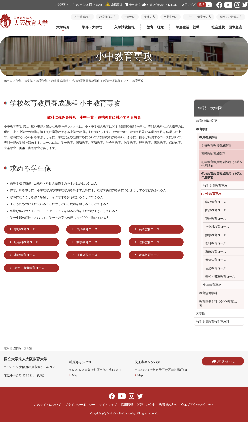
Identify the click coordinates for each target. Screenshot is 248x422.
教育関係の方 (107, 16)
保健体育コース (86, 255)
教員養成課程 (59, 80)
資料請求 (132, 4)
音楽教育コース (149, 255)
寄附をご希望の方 (231, 16)
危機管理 (113, 4)
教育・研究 (155, 27)
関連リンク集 (146, 404)
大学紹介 (63, 27)
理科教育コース (149, 242)
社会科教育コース (26, 242)
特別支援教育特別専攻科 (212, 321)
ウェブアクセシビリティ (197, 404)
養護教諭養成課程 (213, 153)
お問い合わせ (153, 4)
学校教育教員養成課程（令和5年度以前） (97, 80)
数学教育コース (86, 242)
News (99, 4)
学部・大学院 (92, 27)
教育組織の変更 (206, 120)
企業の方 (149, 16)
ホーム (8, 80)
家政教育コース (24, 255)
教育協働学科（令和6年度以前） (218, 303)
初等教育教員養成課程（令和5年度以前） (221, 163)
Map (75, 375)
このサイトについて (47, 404)
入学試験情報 (124, 27)
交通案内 (63, 4)
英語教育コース (149, 229)
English (172, 4)
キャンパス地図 (82, 4)
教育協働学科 (208, 293)
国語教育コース (86, 229)
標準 (201, 4)
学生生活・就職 (187, 27)
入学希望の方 (82, 16)
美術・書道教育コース (29, 268)
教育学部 (42, 80)
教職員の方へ (168, 404)
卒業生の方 (171, 16)
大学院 (200, 313)
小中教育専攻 (212, 193)
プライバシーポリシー (80, 404)
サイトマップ (108, 404)
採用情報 (127, 404)
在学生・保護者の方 (198, 16)
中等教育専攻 (212, 285)
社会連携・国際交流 (226, 27)
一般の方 (130, 16)
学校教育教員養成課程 (216, 145)
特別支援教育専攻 (215, 185)
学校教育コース (24, 229)
